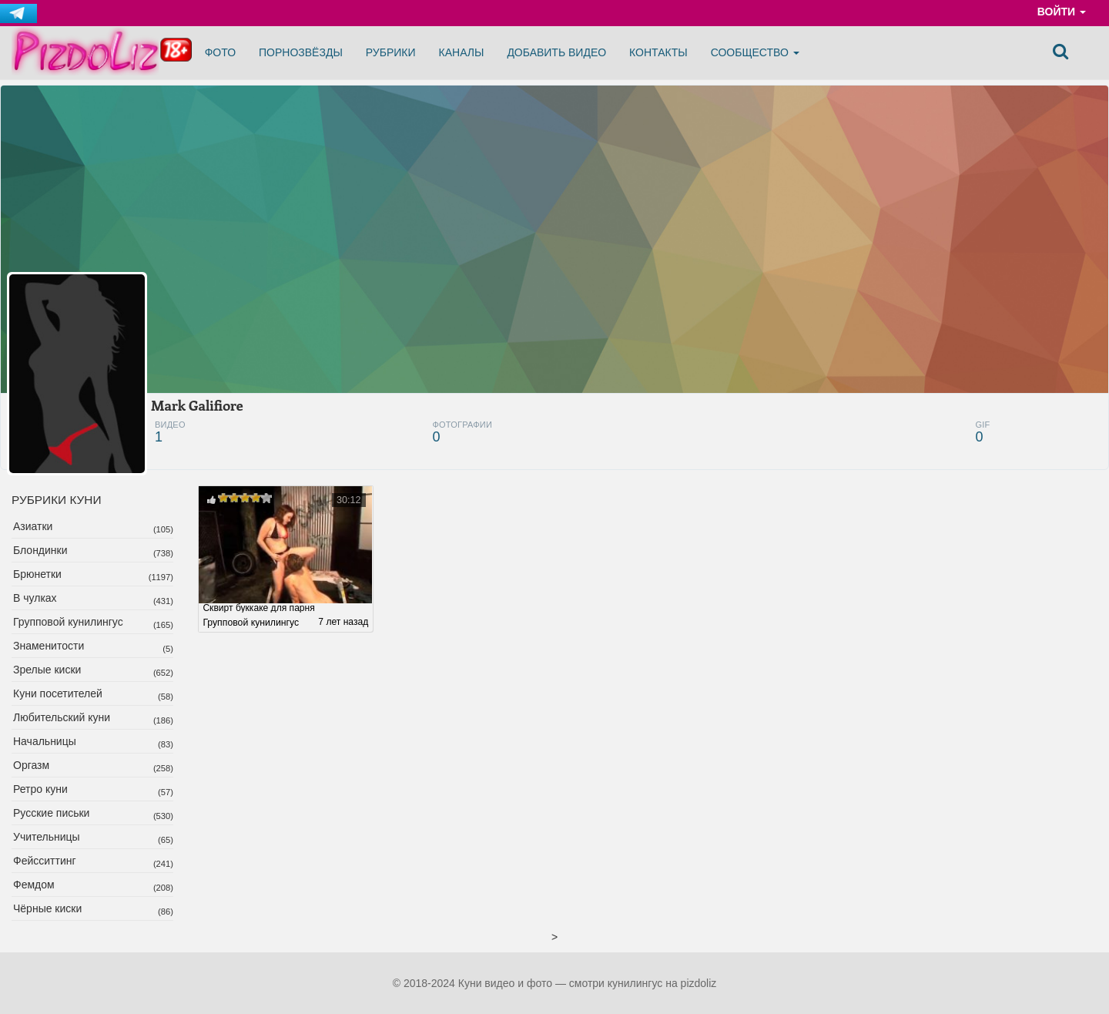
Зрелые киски (47, 669)
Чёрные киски (47, 908)
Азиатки (32, 526)
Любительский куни (61, 717)
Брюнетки (37, 574)
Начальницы (44, 741)
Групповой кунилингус (68, 622)
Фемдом (34, 884)
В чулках (35, 598)
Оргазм (31, 765)
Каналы (461, 52)
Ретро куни (40, 789)
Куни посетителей (57, 693)
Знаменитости (48, 646)
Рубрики (391, 52)
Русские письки (51, 813)
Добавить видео (556, 52)
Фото (220, 52)
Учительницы (46, 837)
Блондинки (40, 550)
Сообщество (755, 52)
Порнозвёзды (301, 52)
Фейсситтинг (44, 861)
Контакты (658, 52)
